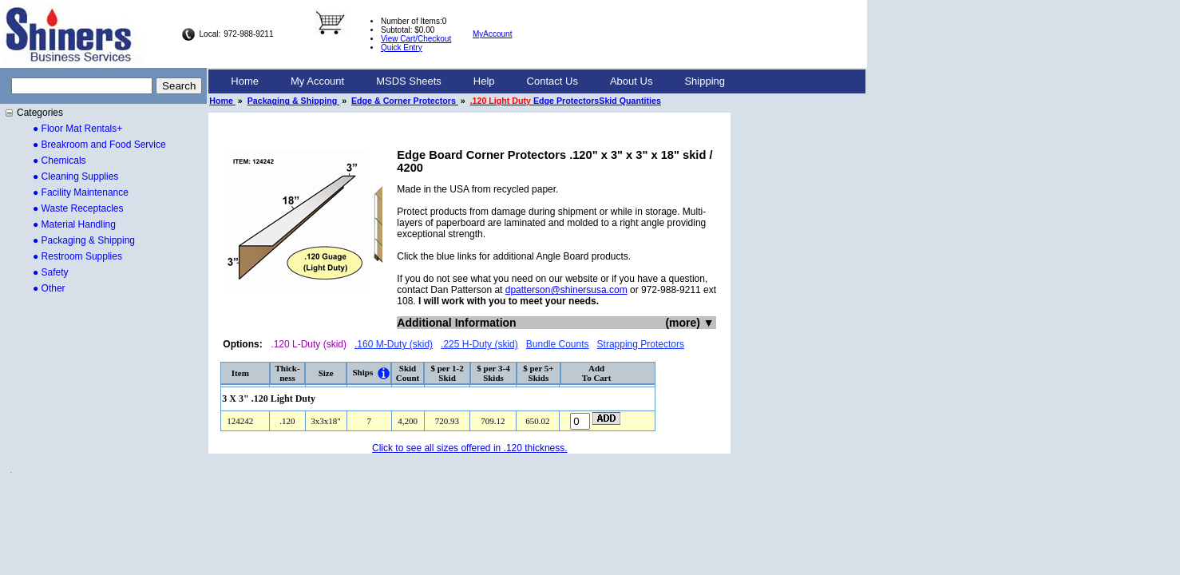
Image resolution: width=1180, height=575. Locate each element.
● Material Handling (74, 224)
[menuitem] (245, 81)
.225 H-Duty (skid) (479, 344)
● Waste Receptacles (78, 208)
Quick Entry (401, 47)
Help (484, 81)
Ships (362, 372)
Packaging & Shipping (293, 100)
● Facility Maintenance (81, 192)
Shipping (704, 81)
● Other (49, 288)
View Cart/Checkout (416, 38)
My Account (317, 81)
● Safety (51, 272)
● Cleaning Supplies (75, 176)
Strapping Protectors (640, 344)
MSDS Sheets (409, 81)
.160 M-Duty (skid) (393, 344)
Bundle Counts (557, 344)
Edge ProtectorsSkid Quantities (565, 100)
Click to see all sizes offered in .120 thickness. (470, 448)
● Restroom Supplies (77, 256)
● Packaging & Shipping (84, 240)
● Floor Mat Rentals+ (77, 128)
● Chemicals (59, 160)
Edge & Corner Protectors (404, 100)
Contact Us (552, 81)
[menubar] (478, 81)
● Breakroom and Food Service (99, 144)
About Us (631, 81)
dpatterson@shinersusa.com (566, 289)
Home (245, 81)
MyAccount (492, 34)
